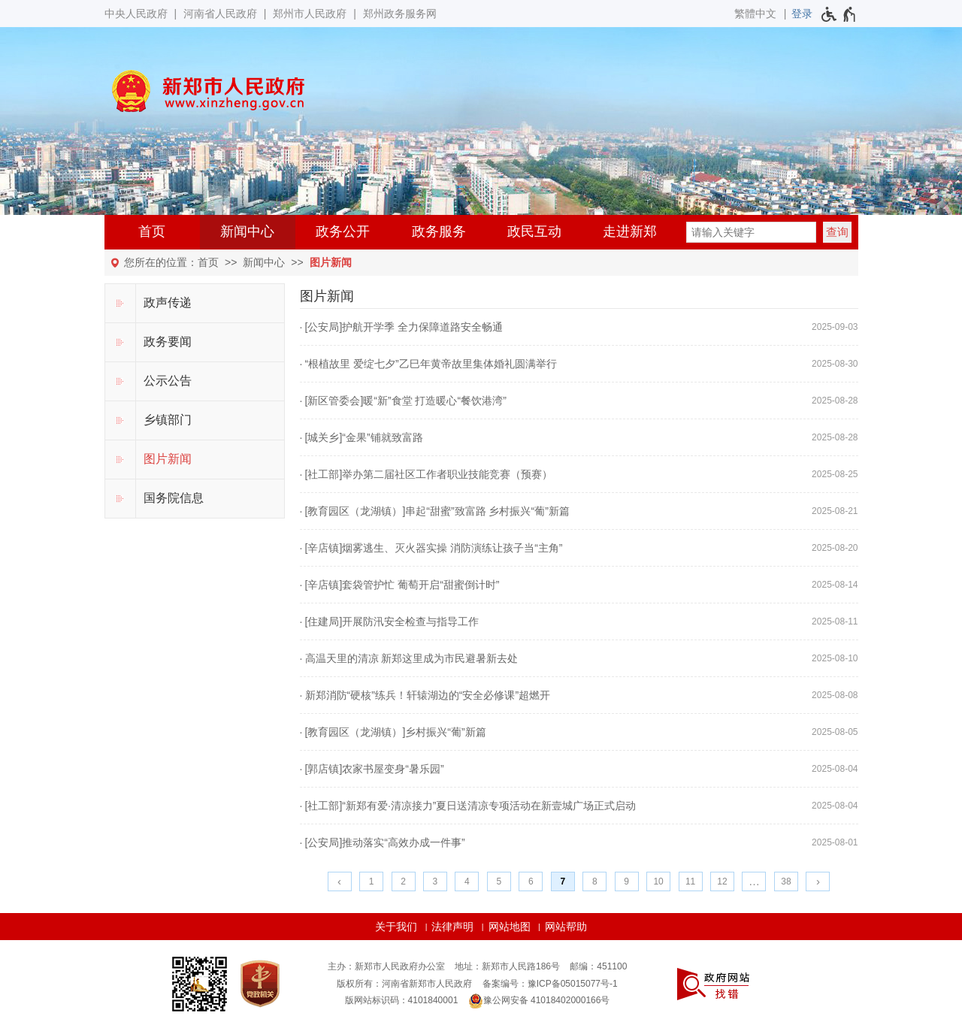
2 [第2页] (403, 881)
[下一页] (818, 881)
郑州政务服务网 (400, 14)
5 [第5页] (499, 881)
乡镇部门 (168, 419)
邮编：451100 (598, 966)
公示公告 (168, 380)
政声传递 (168, 302)
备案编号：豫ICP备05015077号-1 (550, 983)
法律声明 (452, 927)
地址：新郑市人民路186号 (507, 966)
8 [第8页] (594, 881)
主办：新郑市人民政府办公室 (386, 966)
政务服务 (439, 231)
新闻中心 (247, 231)
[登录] (801, 13)
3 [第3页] (435, 881)
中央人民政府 (136, 14)
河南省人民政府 (220, 14)
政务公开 (343, 231)
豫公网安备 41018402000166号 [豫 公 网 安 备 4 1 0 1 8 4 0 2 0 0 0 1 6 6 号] (539, 1000)
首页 (151, 231)
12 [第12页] (722, 881)
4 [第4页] (467, 881)
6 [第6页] (531, 881)
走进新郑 (630, 231)
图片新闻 (331, 262)
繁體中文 (755, 14)
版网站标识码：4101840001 (401, 1000)
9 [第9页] (626, 881)
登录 (801, 14)
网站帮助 (566, 927)
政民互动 (534, 231)
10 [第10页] (658, 881)
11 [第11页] (690, 881)
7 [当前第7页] (562, 881)
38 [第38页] (786, 881)
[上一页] (340, 881)
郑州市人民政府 (309, 14)
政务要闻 (168, 341)
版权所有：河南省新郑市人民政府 (404, 983)
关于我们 (396, 927)
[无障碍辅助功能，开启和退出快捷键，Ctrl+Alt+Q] (839, 14)
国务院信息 (174, 497)
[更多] (754, 881)
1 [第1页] (371, 881)
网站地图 (510, 927)
